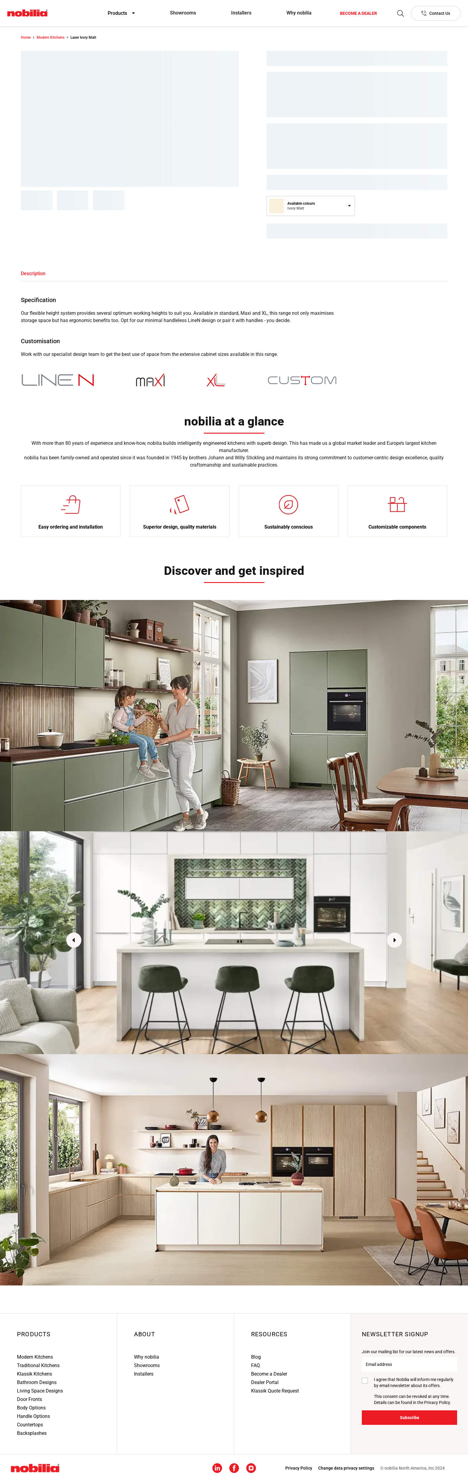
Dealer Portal (265, 1382)
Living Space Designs (40, 1391)
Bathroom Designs (37, 1382)
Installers (241, 13)
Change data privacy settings (346, 1468)
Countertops (30, 1425)
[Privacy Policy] (298, 1468)
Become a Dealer (269, 1374)
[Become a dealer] (358, 13)
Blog (256, 1357)
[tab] (33, 273)
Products (34, 1334)
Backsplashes (32, 1433)
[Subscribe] (409, 1417)
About (144, 1334)
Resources (269, 1334)
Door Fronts (29, 1399)
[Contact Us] (436, 13)
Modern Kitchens (35, 1357)
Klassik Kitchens (34, 1374)
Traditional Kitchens (38, 1365)
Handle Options (33, 1416)
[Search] (400, 13)
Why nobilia (299, 13)
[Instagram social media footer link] (251, 1468)
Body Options (31, 1408)
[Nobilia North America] (27, 13)
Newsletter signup (395, 1334)
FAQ (255, 1365)
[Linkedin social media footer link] (217, 1468)
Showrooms (183, 13)
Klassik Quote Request (275, 1391)
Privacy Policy (437, 1402)
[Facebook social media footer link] (234, 1468)
